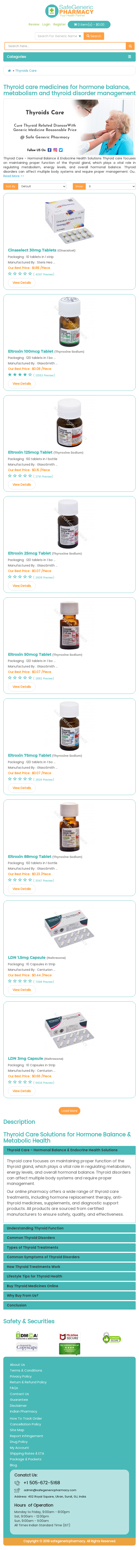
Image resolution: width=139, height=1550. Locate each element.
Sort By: (11, 186)
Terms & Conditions (26, 1370)
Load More (69, 1111)
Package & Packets (25, 1459)
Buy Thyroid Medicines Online (32, 1286)
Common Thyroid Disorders (31, 1238)
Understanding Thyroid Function (35, 1228)
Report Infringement (26, 1436)
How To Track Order (26, 1418)
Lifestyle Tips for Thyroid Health (34, 1276)
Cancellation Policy (25, 1424)
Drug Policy (19, 1441)
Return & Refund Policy (28, 1382)
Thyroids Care (26, 70)
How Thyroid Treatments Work (33, 1267)
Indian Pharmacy (23, 1411)
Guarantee (19, 1399)
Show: (79, 186)
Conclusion (16, 1305)
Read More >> (13, 176)
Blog (13, 1465)
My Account (19, 1447)
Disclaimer (18, 1405)
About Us (17, 1364)
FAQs (14, 1388)
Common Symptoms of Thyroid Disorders (43, 1257)
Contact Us (19, 1393)
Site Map (17, 1430)
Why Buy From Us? (22, 1296)
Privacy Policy (21, 1376)
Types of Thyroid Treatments (32, 1248)
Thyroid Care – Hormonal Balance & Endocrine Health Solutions (62, 1150)
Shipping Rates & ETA (27, 1453)
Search (93, 36)
